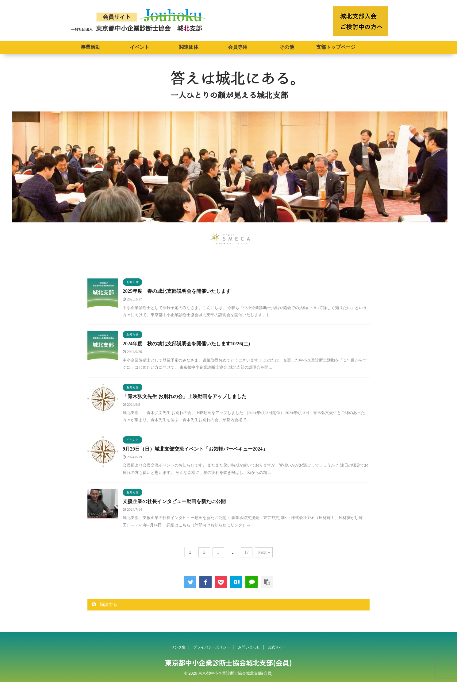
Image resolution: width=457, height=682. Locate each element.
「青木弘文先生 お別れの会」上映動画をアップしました (185, 396)
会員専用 (238, 47)
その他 (286, 47)
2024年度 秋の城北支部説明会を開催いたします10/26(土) (186, 343)
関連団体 (188, 47)
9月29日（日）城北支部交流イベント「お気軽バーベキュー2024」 (195, 448)
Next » (264, 552)
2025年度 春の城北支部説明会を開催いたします (177, 291)
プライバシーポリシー (211, 647)
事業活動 (90, 47)
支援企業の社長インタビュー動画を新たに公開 (174, 501)
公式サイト (277, 647)
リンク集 (178, 647)
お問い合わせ (249, 647)
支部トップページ (335, 47)
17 (246, 552)
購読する (104, 604)
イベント (139, 47)
